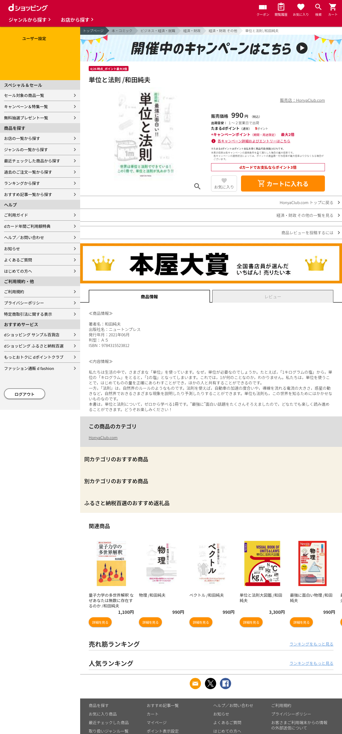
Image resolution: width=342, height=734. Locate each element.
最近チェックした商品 (109, 722)
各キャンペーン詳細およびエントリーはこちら (254, 140)
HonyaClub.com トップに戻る (306, 202)
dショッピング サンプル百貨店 (31, 334)
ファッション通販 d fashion (29, 368)
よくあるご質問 (18, 260)
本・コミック (122, 30)
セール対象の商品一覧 (24, 95)
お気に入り (224, 187)
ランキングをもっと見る (311, 644)
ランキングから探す (22, 183)
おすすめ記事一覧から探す (28, 194)
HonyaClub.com (103, 437)
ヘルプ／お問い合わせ (24, 237)
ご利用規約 (14, 291)
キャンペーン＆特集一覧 (26, 106)
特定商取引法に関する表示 (28, 314)
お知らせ (12, 248)
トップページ (93, 30)
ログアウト (25, 394)
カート (153, 714)
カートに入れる (283, 183)
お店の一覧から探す (22, 138)
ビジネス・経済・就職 (158, 30)
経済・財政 (192, 30)
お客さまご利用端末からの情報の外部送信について (299, 725)
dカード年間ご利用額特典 (27, 226)
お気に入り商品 (103, 714)
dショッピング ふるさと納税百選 (34, 346)
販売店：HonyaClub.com (302, 100)
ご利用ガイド (16, 215)
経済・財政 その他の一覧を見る (305, 215)
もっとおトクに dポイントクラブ (34, 357)
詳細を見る (100, 622)
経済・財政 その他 (223, 30)
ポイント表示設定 (163, 731)
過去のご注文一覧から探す (28, 172)
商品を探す (99, 705)
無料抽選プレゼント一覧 (26, 117)
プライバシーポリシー (24, 303)
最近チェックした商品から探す (32, 160)
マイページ (157, 722)
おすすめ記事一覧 (163, 705)
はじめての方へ (18, 271)
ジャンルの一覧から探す (26, 149)
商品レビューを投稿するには (307, 233)
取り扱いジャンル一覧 (109, 731)
